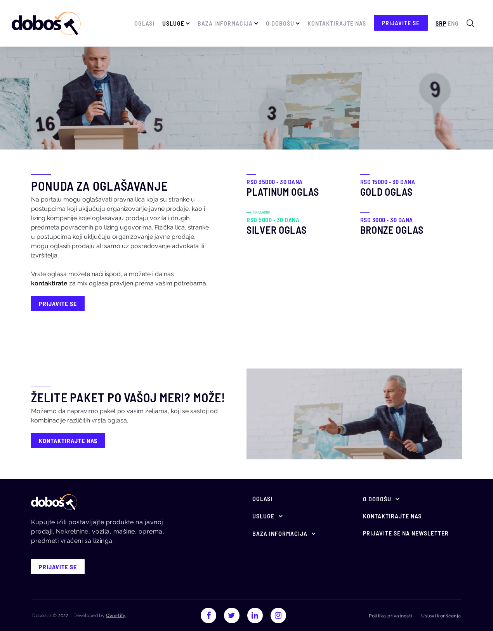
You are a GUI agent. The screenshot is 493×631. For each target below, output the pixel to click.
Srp (441, 23)
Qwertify (115, 615)
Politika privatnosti (390, 616)
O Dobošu (280, 23)
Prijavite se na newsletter (406, 533)
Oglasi (144, 23)
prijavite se (401, 22)
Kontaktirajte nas (336, 23)
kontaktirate (49, 283)
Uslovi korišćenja (441, 616)
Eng (453, 23)
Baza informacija (225, 23)
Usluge (173, 23)
